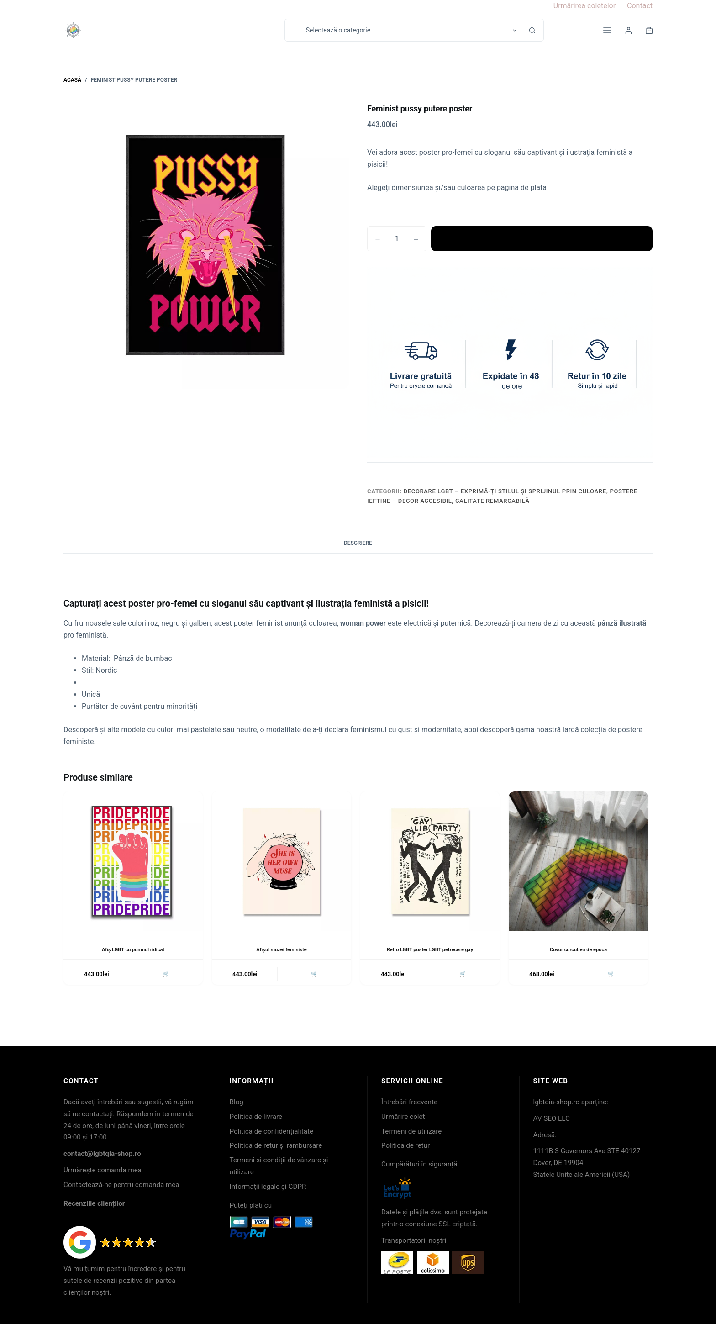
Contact (640, 5)
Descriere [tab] (358, 543)
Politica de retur (405, 1145)
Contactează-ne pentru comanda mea (121, 1185)
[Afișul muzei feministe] (281, 861)
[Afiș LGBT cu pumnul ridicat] (133, 861)
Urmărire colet (403, 1117)
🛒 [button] (164, 974)
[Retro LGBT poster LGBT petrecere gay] (430, 861)
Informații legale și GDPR (268, 1186)
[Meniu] (607, 30)
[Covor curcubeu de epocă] (578, 861)
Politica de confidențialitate (272, 1131)
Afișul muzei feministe (281, 949)
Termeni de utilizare (411, 1131)
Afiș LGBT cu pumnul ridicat (133, 949)
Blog (236, 1102)
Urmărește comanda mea (102, 1170)
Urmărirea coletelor (584, 5)
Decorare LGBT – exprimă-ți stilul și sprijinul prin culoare (505, 491)
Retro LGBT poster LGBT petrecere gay (430, 949)
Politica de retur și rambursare (276, 1145)
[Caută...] (291, 30)
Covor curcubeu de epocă (578, 949)
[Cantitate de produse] (396, 238)
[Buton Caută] (532, 30)
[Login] (628, 30)
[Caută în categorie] (410, 30)
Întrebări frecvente (409, 1102)
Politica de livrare (256, 1117)
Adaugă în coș (541, 238)
